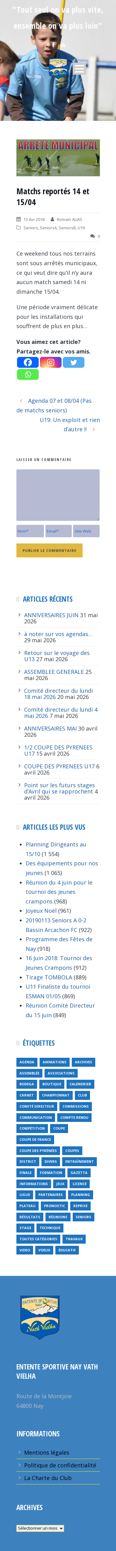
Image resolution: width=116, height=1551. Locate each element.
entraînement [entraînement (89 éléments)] (79, 1161)
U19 (81, 228)
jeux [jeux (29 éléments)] (60, 1183)
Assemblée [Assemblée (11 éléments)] (29, 1073)
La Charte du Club (48, 1478)
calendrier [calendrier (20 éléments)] (80, 1084)
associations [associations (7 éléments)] (61, 1073)
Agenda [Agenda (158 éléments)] (26, 1062)
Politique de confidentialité (60, 1465)
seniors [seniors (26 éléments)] (83, 1217)
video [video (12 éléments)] (24, 1250)
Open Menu (79, 69)
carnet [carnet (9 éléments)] (26, 1095)
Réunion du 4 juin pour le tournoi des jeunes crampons (59, 892)
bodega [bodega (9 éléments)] (26, 1084)
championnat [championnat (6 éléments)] (56, 1095)
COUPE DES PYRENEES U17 (59, 766)
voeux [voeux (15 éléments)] (44, 1250)
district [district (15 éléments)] (27, 1161)
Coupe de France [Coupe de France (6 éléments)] (35, 1139)
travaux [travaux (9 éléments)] (74, 1239)
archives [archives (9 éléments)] (83, 1062)
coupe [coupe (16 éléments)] (59, 1128)
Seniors (31, 228)
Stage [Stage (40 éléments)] (25, 1227)
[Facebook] (28, 362)
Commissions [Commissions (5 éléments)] (75, 1106)
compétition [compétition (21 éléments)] (32, 1128)
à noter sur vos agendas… (58, 634)
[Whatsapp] (28, 374)
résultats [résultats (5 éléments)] (29, 1217)
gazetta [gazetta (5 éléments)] (79, 1172)
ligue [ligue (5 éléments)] (24, 1194)
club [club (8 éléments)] (82, 1095)
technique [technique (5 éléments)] (50, 1227)
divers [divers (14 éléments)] (51, 1161)
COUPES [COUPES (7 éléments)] (72, 1150)
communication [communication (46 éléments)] (35, 1117)
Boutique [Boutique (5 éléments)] (51, 1084)
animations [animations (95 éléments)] (55, 1062)
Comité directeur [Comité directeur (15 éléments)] (36, 1106)
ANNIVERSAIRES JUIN (51, 615)
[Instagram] (51, 362)
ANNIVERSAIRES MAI (50, 728)
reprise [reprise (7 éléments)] (80, 1205)
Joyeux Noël (41, 910)
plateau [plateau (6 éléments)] (27, 1205)
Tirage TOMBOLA (49, 977)
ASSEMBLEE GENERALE (54, 671)
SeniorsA (48, 228)
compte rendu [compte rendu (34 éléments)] (74, 1117)
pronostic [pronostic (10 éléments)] (54, 1205)
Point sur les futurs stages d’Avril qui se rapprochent (59, 788)
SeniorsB (67, 228)
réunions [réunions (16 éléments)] (58, 1217)
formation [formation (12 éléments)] (51, 1172)
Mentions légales (46, 1452)
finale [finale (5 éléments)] (25, 1172)
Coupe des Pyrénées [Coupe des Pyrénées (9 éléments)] (38, 1150)
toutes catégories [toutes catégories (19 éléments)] (38, 1239)
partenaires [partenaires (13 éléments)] (50, 1194)
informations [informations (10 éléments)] (33, 1183)
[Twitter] (73, 362)
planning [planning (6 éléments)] (80, 1194)
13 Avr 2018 (34, 219)
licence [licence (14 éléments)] (80, 1183)
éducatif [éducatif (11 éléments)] (67, 1250)
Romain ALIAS (69, 219)
